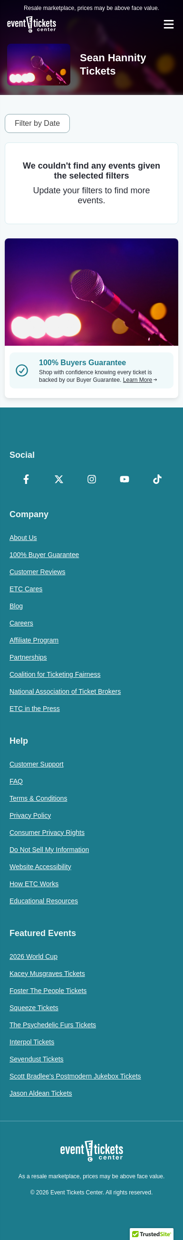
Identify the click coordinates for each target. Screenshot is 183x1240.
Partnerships (28, 657)
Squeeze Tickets (34, 1008)
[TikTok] (157, 480)
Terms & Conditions (38, 798)
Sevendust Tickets (37, 1059)
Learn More (140, 380)
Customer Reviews (37, 572)
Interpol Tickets (32, 1042)
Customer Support (37, 764)
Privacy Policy (30, 815)
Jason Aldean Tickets (41, 1093)
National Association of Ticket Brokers (65, 691)
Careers (21, 623)
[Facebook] (26, 480)
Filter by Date (37, 123)
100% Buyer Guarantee (44, 554)
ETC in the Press (35, 708)
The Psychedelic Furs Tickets (53, 1025)
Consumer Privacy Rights (47, 832)
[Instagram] (91, 480)
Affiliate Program (34, 640)
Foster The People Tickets (48, 990)
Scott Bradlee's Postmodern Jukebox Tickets (75, 1076)
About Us (23, 537)
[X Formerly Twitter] (58, 480)
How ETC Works (34, 884)
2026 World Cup (34, 956)
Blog (16, 606)
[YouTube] (124, 480)
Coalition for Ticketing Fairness (55, 674)
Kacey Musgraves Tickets (47, 973)
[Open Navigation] (168, 24)
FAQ (16, 781)
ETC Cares (26, 589)
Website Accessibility (40, 867)
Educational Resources (44, 901)
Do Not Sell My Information (49, 849)
